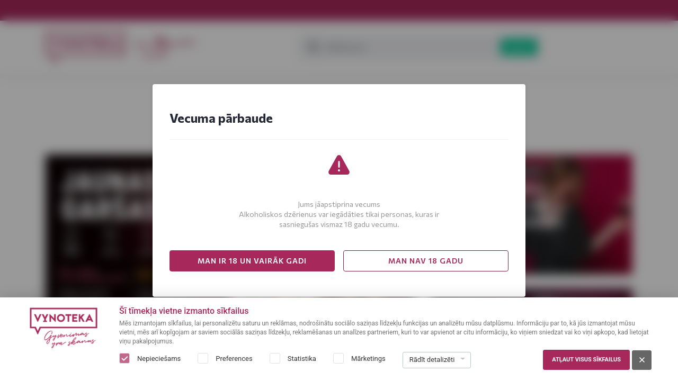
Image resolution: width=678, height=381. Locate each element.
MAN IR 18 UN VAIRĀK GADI (252, 260)
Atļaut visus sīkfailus (586, 359)
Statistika (302, 358)
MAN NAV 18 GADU (425, 260)
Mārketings (368, 358)
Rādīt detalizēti (432, 360)
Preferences (234, 358)
